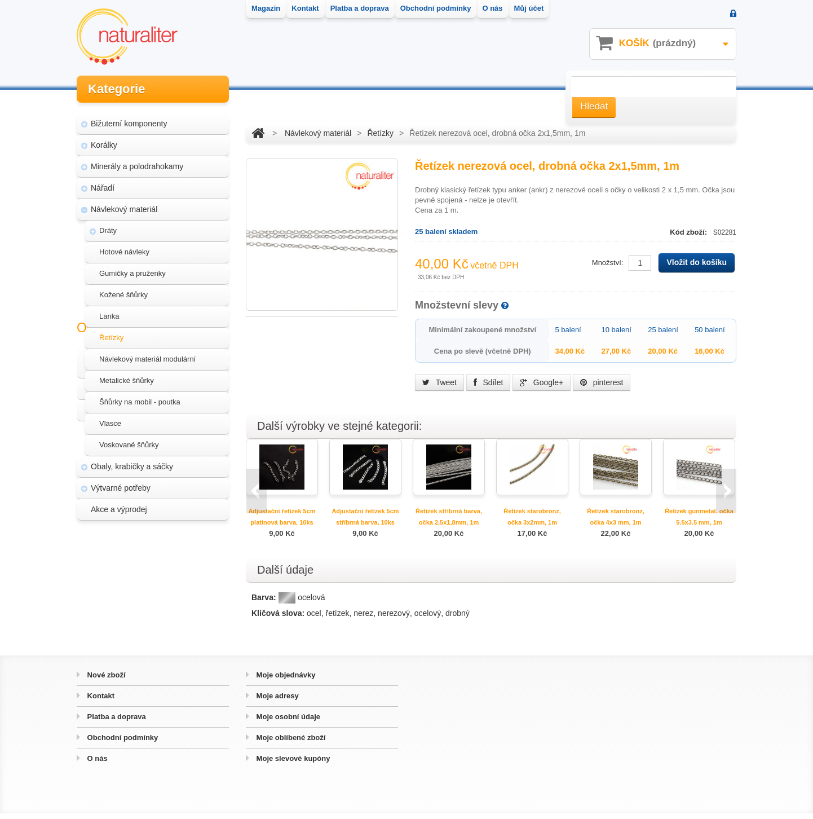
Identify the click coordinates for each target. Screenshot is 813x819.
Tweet (439, 382)
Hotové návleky (124, 247)
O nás (96, 764)
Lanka (109, 311)
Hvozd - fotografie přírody (142, 615)
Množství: (608, 262)
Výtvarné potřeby (121, 482)
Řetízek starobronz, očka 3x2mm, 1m (531, 517)
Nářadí (102, 182)
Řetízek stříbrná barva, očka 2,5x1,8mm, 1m (449, 517)
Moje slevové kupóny (292, 764)
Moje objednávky (284, 680)
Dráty (108, 225)
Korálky (104, 139)
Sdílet (488, 382)
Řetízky (111, 332)
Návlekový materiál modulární (147, 354)
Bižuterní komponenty (129, 118)
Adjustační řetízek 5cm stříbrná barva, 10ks (365, 517)
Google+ (541, 382)
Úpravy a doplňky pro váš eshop (154, 594)
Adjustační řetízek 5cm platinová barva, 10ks (281, 517)
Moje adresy (276, 701)
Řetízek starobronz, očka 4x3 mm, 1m (615, 517)
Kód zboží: (689, 232)
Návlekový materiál (124, 204)
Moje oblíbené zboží (289, 743)
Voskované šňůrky (129, 439)
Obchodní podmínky (121, 743)
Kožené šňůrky (123, 289)
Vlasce (110, 418)
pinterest (602, 382)
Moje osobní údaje (287, 722)
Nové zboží (105, 680)
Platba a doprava (115, 722)
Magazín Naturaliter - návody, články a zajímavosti (149, 567)
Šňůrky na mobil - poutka (139, 397)
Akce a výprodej (119, 504)
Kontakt (99, 701)
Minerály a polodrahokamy (137, 161)
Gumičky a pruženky (132, 268)
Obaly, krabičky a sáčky (132, 461)
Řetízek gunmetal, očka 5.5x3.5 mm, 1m (699, 517)
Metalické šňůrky (126, 375)
